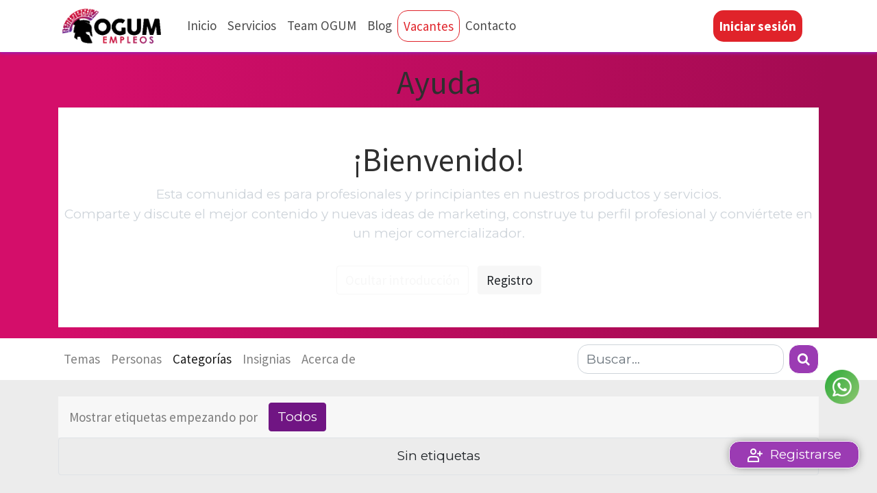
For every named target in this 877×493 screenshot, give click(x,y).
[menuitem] (202, 25)
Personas (136, 359)
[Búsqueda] (804, 359)
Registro (509, 280)
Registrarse (805, 454)
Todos (297, 417)
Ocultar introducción (402, 280)
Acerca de (328, 359)
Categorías (202, 359)
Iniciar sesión (757, 26)
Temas (82, 359)
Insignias (267, 359)
